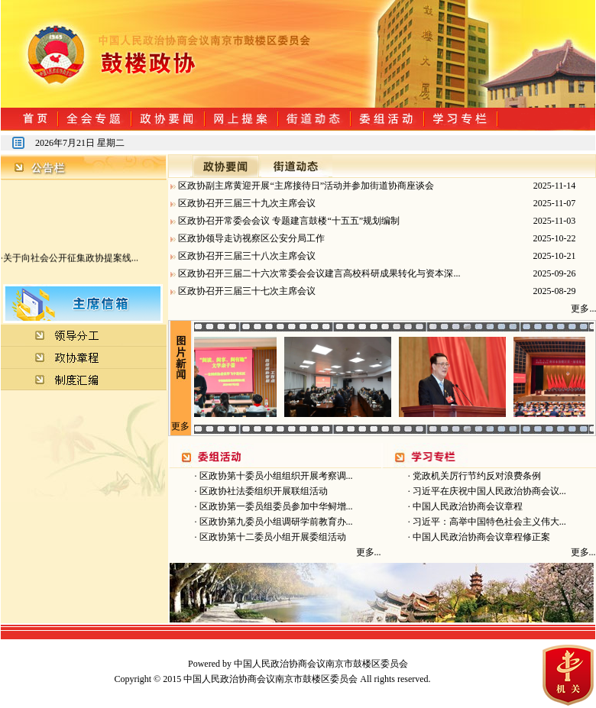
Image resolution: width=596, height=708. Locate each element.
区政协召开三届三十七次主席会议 (247, 291)
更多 (180, 426)
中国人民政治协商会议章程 (466, 506)
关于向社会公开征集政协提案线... (70, 259)
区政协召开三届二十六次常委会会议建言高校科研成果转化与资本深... (319, 273)
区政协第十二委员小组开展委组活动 (271, 537)
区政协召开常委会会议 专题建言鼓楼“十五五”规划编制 (289, 220)
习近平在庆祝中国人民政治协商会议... (488, 491)
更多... (368, 552)
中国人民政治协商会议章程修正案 (480, 537)
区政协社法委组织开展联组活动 (262, 491)
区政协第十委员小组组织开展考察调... (275, 475)
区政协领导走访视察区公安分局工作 (251, 238)
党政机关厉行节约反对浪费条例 (475, 475)
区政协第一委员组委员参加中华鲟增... (275, 506)
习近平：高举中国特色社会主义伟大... (488, 521)
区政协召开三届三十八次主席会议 (247, 256)
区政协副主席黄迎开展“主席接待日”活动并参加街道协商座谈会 (306, 185)
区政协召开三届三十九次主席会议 (247, 203)
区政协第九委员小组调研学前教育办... (275, 521)
